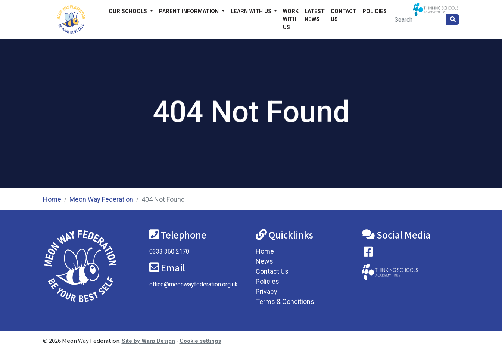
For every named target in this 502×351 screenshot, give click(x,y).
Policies (374, 11)
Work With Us (291, 19)
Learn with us (252, 11)
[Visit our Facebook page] (368, 253)
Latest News (315, 15)
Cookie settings (200, 341)
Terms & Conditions (285, 301)
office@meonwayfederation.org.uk (193, 284)
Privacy (266, 291)
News (264, 261)
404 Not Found (163, 199)
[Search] (418, 19)
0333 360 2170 (169, 251)
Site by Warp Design (148, 341)
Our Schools (129, 11)
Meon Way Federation (101, 199)
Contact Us (343, 15)
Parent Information (189, 11)
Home (52, 199)
